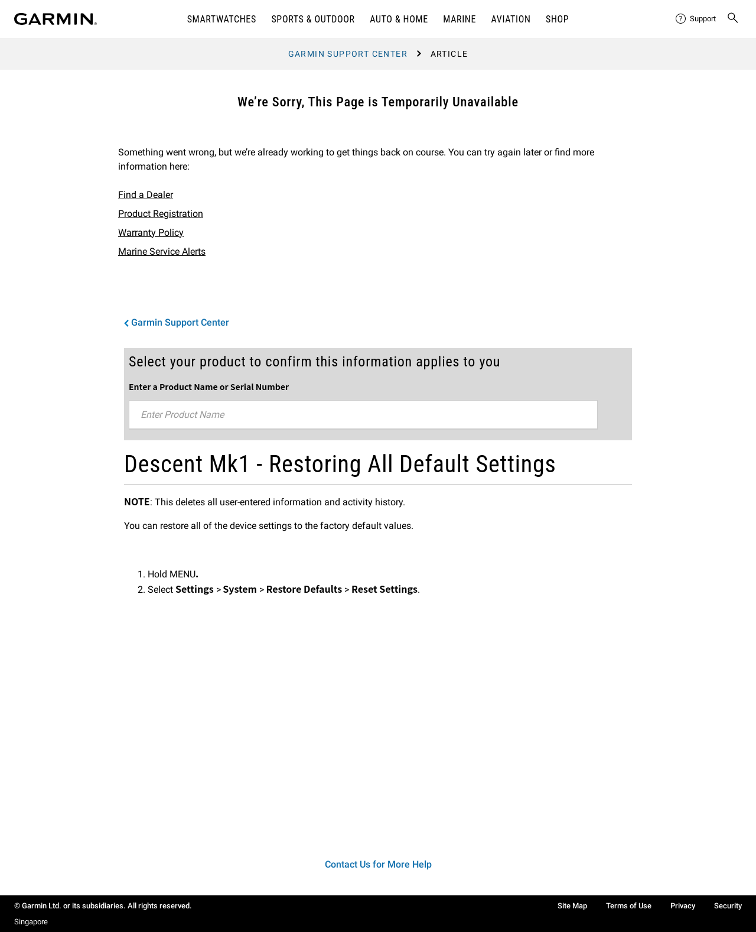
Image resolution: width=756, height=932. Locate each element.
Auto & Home (399, 19)
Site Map (572, 905)
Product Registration (160, 213)
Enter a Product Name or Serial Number (209, 386)
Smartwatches (221, 19)
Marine (459, 19)
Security (728, 905)
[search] (733, 19)
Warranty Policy (151, 232)
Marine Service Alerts (162, 251)
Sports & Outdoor (312, 19)
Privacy (682, 905)
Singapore (31, 921)
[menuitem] (696, 19)
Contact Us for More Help (378, 864)
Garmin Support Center (348, 54)
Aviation (511, 19)
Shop (557, 19)
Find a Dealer (145, 194)
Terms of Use (628, 905)
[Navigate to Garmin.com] (55, 19)
